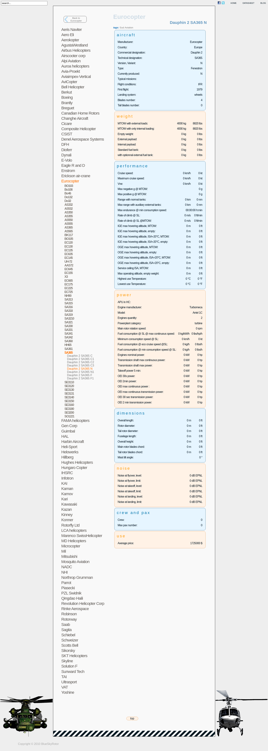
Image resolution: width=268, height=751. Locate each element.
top (132, 718)
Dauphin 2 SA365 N (79, 368)
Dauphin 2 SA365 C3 (80, 365)
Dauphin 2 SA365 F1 (80, 378)
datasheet (248, 3)
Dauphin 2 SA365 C (79, 355)
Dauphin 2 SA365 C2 (80, 362)
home (234, 3)
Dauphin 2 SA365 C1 (80, 359)
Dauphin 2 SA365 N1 (80, 371)
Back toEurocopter (76, 19)
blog (263, 3)
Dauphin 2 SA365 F (79, 375)
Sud (122, 27)
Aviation (129, 27)
